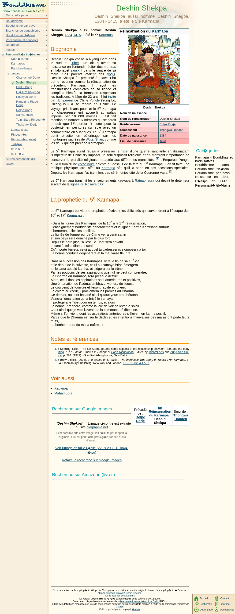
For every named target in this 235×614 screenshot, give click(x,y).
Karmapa (160, 31)
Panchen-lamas (21, 68)
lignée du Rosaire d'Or (87, 184)
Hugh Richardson (122, 352)
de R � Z (17, 153)
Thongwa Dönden (171, 130)
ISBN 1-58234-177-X (136, 363)
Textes (10, 49)
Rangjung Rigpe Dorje (27, 103)
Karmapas (74, 215)
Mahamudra (63, 393)
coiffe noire (86, 164)
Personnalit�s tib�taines (22, 54)
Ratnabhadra (144, 180)
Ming (61, 352)
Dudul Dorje (24, 87)
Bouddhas (12, 45)
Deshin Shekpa (26, 82)
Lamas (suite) (20, 129)
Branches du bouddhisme (23, 30)
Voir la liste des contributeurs (119, 595)
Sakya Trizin (24, 114)
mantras (110, 67)
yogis (111, 74)
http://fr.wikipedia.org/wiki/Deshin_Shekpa (120, 593)
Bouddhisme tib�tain (20, 35)
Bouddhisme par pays (20, 25)
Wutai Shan (94, 139)
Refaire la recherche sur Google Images (92, 460)
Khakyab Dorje (26, 96)
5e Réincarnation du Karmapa (160, 411)
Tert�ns (16, 144)
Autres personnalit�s (20, 159)
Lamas (15, 73)
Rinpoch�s (19, 134)
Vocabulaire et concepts (22, 40)
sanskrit (76, 70)
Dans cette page (17, 15)
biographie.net (97, 427)
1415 (77, 35)
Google (119, 606)
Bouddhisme (14, 21)
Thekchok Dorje (26, 124)
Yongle (95, 100)
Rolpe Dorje (167, 124)
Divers (10, 164)
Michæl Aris (156, 352)
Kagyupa (61, 388)
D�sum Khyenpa (28, 92)
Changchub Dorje (28, 77)
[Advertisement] (72, 15)
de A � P (17, 149)
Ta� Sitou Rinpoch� (30, 119)
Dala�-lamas (20, 59)
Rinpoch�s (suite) (23, 139)
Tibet (163, 141)
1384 (163, 135)
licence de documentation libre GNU (139, 601)
